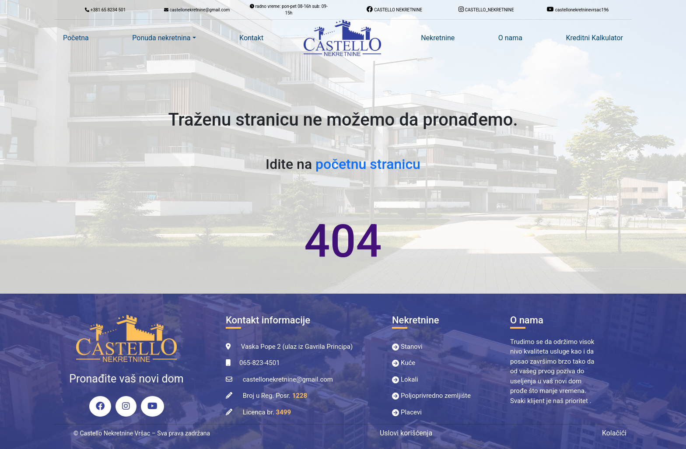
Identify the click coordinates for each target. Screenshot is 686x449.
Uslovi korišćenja (406, 433)
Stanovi (412, 347)
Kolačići (614, 433)
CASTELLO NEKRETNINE (394, 9)
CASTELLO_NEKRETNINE (486, 9)
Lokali (409, 379)
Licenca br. (267, 412)
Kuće (408, 363)
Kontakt (251, 38)
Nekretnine (438, 38)
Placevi (411, 412)
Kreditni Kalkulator (594, 38)
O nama (510, 38)
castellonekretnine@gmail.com (288, 379)
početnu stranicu (367, 164)
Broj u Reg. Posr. (275, 396)
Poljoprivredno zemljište (436, 396)
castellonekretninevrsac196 (578, 9)
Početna (76, 38)
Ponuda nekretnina (161, 38)
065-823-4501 (259, 363)
